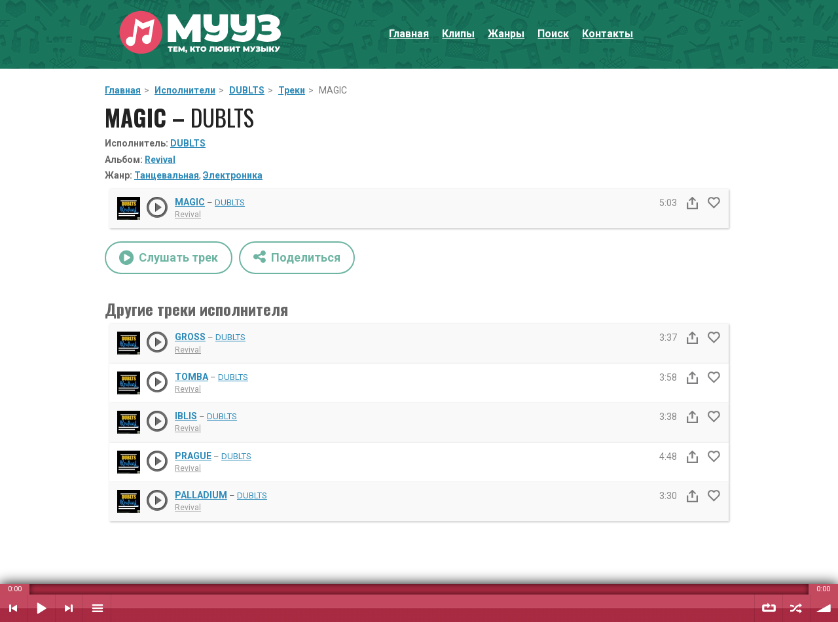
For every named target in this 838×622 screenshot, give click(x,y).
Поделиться (296, 256)
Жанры (506, 33)
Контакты (607, 33)
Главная (409, 33)
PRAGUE (193, 456)
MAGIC (190, 202)
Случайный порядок (796, 608)
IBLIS (186, 416)
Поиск (553, 33)
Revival (160, 159)
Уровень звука (824, 608)
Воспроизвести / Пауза (41, 608)
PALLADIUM (201, 495)
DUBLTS (246, 90)
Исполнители (185, 90)
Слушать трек (168, 257)
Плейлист (97, 608)
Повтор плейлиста (768, 608)
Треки (291, 90)
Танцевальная (166, 175)
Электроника (233, 175)
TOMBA (191, 376)
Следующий (69, 608)
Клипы (458, 33)
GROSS (190, 337)
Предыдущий (13, 608)
